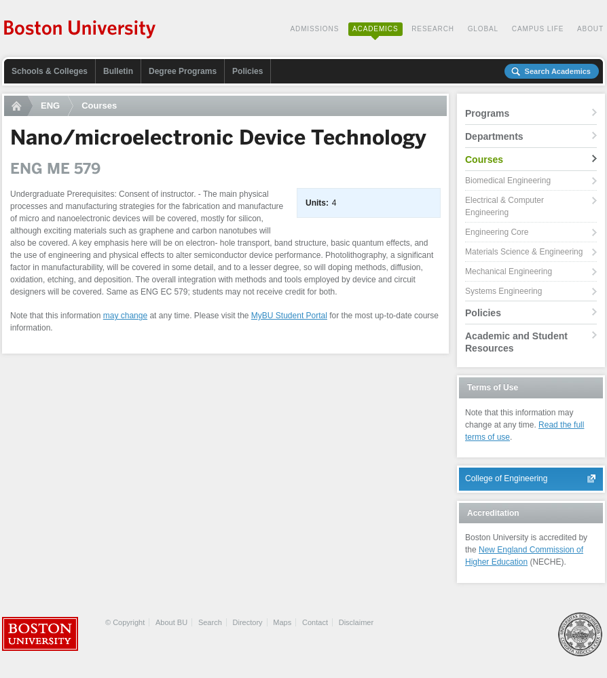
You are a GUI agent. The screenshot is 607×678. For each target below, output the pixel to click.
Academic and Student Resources (516, 342)
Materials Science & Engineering (524, 252)
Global (483, 29)
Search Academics (558, 71)
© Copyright (125, 622)
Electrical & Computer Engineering (504, 206)
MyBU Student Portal (289, 315)
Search (210, 622)
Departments (494, 136)
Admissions (314, 29)
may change (125, 315)
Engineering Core (496, 232)
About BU (171, 622)
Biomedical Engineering (508, 180)
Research (432, 29)
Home (18, 106)
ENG (50, 105)
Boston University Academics (80, 30)
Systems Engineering (503, 291)
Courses (99, 105)
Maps (282, 622)
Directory (248, 622)
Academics (375, 29)
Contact (315, 622)
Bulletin (118, 71)
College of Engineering (506, 478)
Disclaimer (356, 622)
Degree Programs (183, 71)
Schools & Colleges (50, 71)
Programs (487, 113)
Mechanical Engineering (508, 271)
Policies (247, 71)
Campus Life (538, 29)
